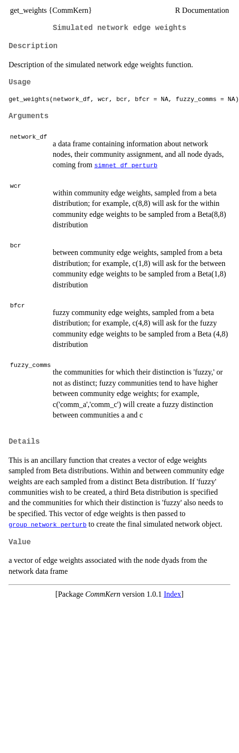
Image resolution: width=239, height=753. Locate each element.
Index (172, 594)
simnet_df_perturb (126, 165)
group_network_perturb (48, 524)
